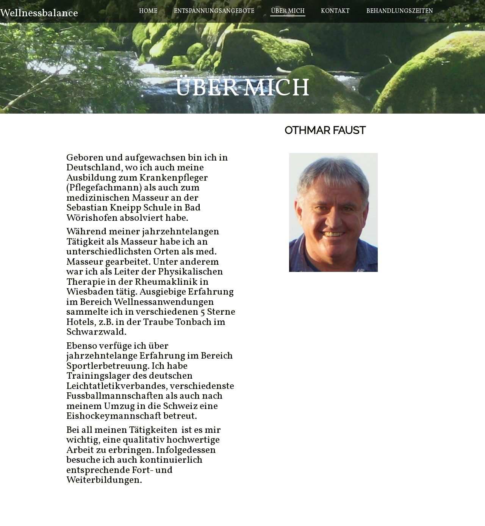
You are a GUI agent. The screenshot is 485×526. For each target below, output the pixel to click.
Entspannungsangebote (214, 11)
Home (148, 11)
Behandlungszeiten (399, 11)
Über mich (288, 11)
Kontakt (335, 11)
